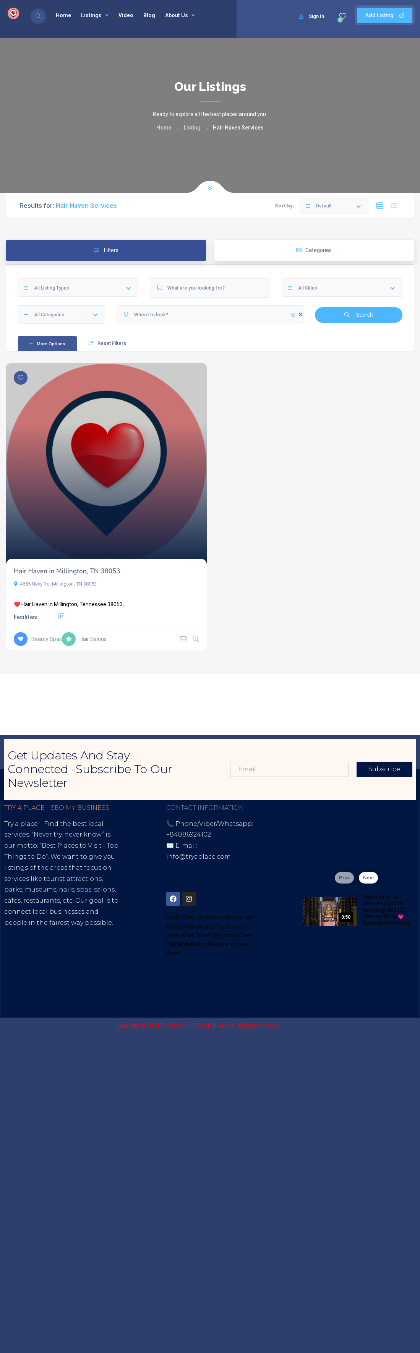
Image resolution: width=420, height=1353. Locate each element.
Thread (61, 988)
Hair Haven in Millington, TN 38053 (67, 571)
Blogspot (76, 977)
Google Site (26, 988)
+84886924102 (188, 834)
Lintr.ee (108, 977)
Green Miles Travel (188, 935)
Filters (106, 250)
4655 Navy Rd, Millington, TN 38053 (55, 584)
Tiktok (14, 977)
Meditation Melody (220, 917)
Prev (344, 877)
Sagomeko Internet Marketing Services (368, 1026)
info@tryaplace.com (198, 856)
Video (125, 15)
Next (368, 877)
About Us (180, 15)
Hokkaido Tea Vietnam (219, 926)
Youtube (42, 977)
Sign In (311, 16)
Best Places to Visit (72, 845)
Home (63, 15)
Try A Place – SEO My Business (197, 1026)
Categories (314, 250)
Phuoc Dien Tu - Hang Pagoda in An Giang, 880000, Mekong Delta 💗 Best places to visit (385, 910)
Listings (95, 15)
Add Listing (384, 15)
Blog (149, 15)
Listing (192, 128)
